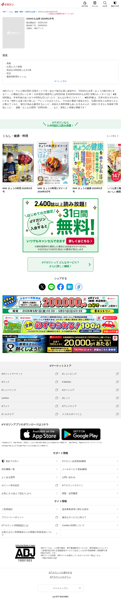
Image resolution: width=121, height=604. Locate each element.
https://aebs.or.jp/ (50, 558)
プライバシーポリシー (13, 517)
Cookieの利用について (73, 525)
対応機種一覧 (8, 469)
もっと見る (111, 136)
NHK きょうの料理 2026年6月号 (17, 190)
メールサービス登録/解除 (74, 469)
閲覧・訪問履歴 (70, 493)
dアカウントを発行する (60, 572)
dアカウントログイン (72, 485)
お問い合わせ (68, 477)
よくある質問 (8, 477)
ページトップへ (60, 588)
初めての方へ (10, 461)
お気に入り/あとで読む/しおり (17, 493)
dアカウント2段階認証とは (15, 525)
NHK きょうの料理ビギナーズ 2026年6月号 (52, 190)
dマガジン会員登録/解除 (74, 461)
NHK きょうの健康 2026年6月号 (87, 190)
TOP (4, 12)
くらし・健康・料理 (16, 12)
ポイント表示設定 (10, 485)
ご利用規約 (7, 509)
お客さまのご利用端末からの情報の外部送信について (27, 533)
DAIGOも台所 (30, 12)
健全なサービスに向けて (74, 517)
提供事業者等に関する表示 (75, 509)
